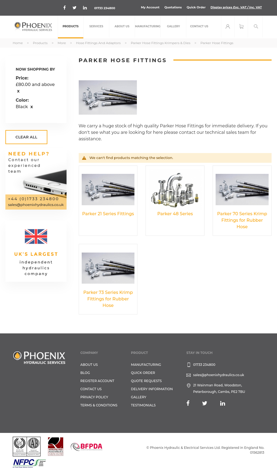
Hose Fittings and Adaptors (98, 43)
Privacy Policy (94, 397)
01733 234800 (104, 8)
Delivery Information (152, 389)
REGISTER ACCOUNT (97, 381)
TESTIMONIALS (143, 405)
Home (18, 43)
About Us (89, 365)
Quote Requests (146, 381)
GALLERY (138, 397)
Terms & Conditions (98, 405)
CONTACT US (91, 389)
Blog (85, 373)
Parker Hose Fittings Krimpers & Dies (161, 43)
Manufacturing (146, 365)
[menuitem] (70, 27)
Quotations (173, 7)
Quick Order (196, 7)
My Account (150, 7)
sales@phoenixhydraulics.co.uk (218, 375)
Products (40, 43)
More (62, 43)
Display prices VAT (236, 7)
